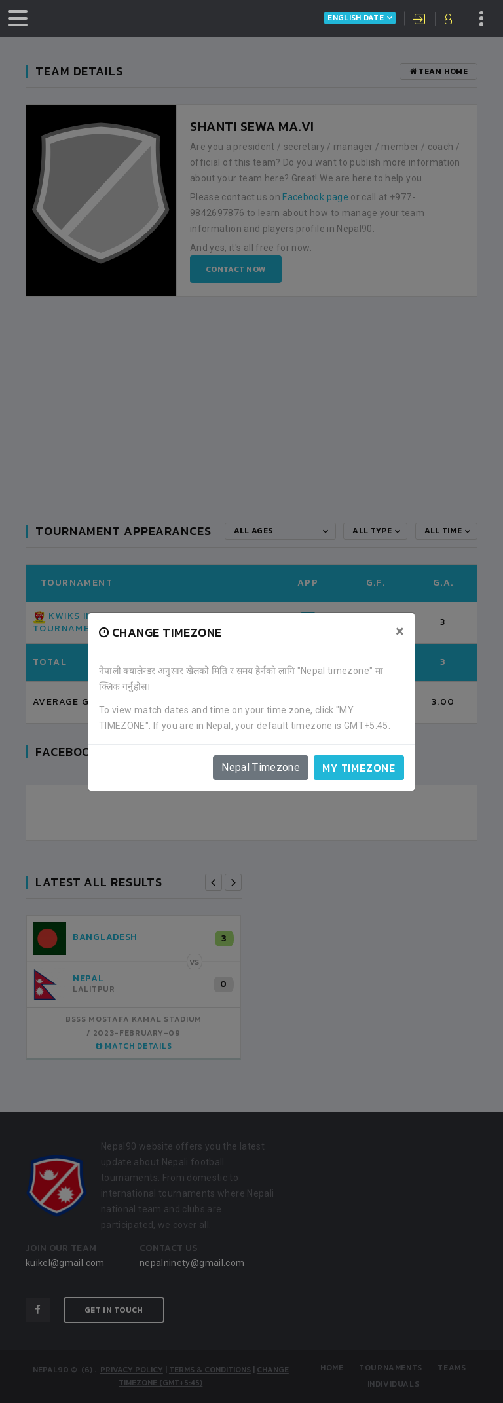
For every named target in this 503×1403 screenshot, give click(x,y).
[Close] (400, 631)
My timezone (359, 768)
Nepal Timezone (260, 767)
